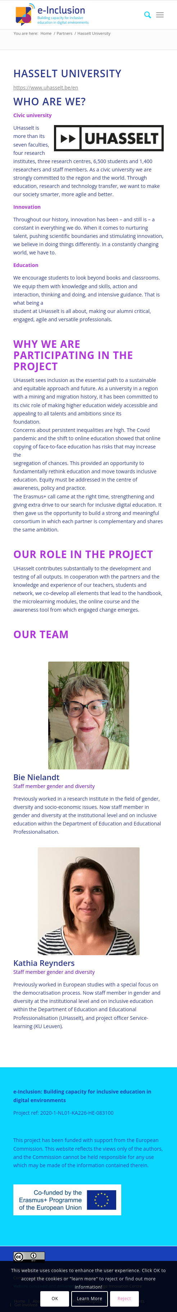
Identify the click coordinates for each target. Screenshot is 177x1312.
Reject (124, 1298)
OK (55, 1298)
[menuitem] (144, 14)
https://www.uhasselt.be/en (45, 87)
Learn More (90, 1298)
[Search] (144, 14)
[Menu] (160, 14)
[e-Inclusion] (73, 14)
